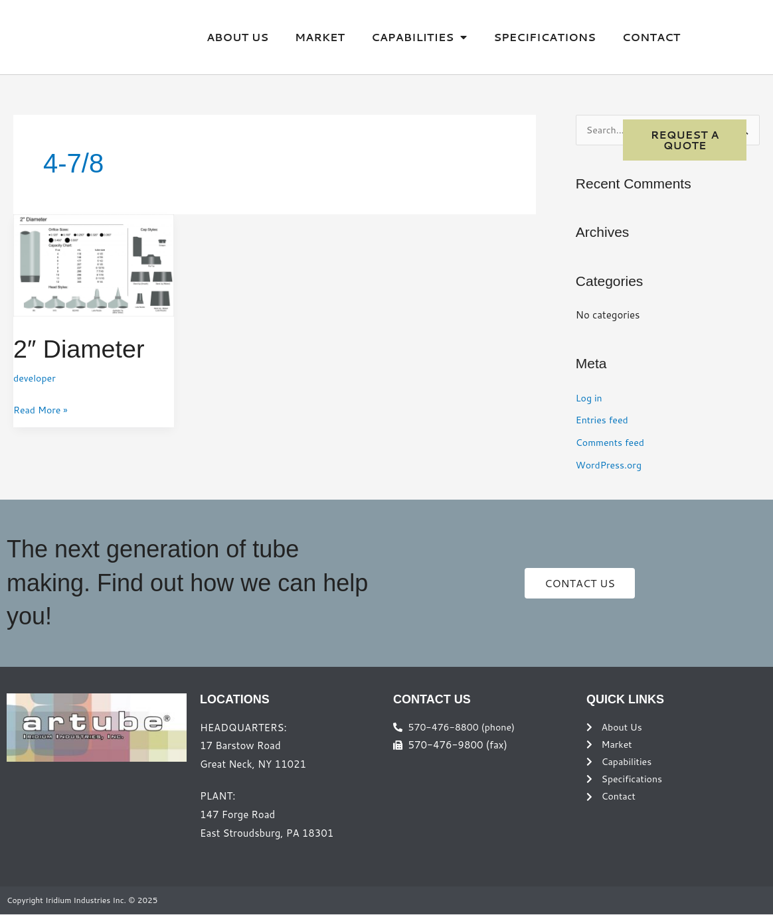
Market (320, 36)
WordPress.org (610, 465)
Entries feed (604, 420)
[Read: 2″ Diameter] (93, 264)
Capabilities (419, 37)
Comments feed (612, 443)
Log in (590, 398)
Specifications (544, 36)
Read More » (42, 409)
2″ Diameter (83, 348)
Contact (651, 36)
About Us (237, 36)
